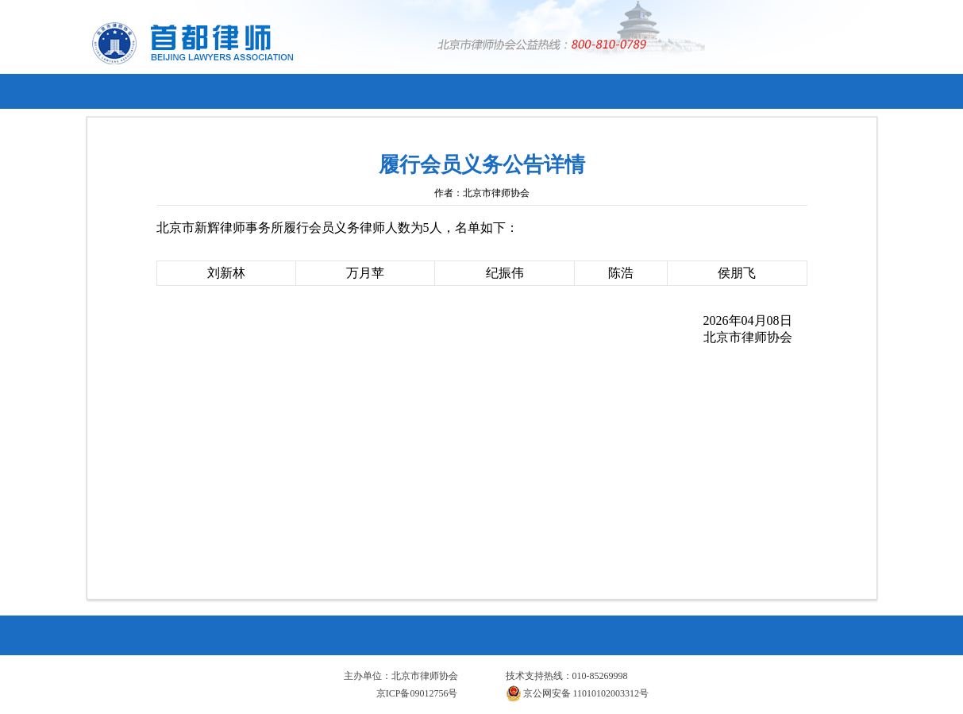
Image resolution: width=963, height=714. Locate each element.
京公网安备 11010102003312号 (577, 693)
